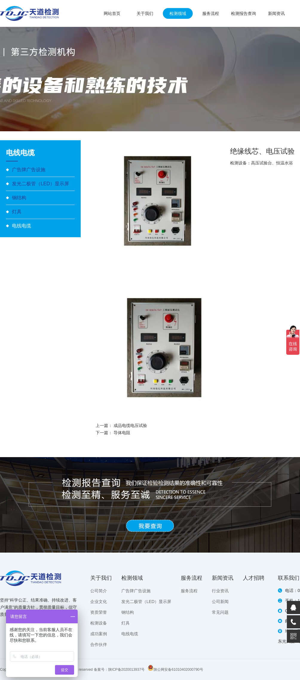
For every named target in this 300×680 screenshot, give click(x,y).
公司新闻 (220, 601)
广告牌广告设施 (28, 169)
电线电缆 (21, 225)
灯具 (17, 211)
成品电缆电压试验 (130, 425)
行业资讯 (220, 590)
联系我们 (288, 578)
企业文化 (98, 601)
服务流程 (210, 13)
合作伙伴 (98, 644)
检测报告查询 (243, 13)
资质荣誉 (98, 612)
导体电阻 (122, 432)
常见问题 (220, 612)
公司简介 (98, 590)
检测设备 (98, 623)
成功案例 (98, 633)
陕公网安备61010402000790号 (178, 669)
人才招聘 (253, 578)
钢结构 (19, 197)
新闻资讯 (276, 13)
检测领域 (177, 13)
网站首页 (112, 13)
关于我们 (145, 13)
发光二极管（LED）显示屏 (40, 183)
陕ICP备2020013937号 (126, 669)
